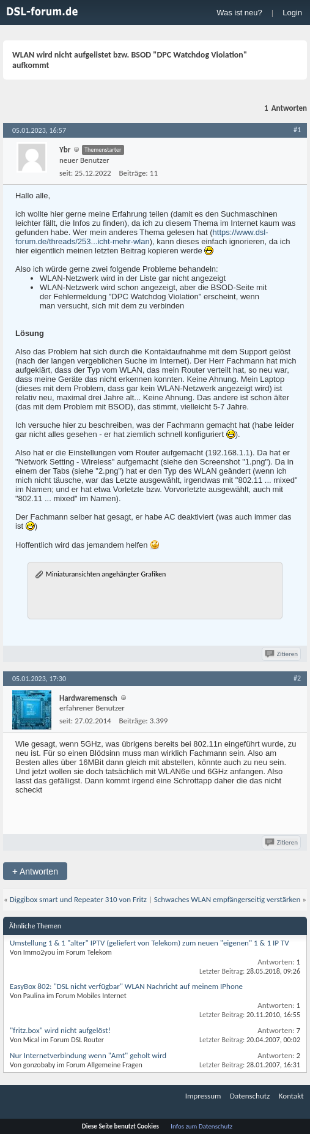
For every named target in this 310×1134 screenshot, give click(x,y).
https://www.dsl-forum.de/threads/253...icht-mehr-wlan (141, 237)
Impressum (203, 1095)
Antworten (35, 871)
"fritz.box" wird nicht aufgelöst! (60, 1030)
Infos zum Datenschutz (201, 1126)
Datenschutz (250, 1095)
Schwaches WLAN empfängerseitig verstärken (227, 899)
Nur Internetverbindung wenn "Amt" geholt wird (88, 1055)
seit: (66, 172)
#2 (297, 678)
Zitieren (282, 654)
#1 (297, 129)
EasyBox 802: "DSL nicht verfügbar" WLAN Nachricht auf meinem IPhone (126, 986)
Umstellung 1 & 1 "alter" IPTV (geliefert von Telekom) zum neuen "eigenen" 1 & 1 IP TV (149, 942)
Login (292, 12)
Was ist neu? (239, 12)
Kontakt (291, 1095)
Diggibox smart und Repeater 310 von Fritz (78, 899)
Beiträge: (133, 172)
